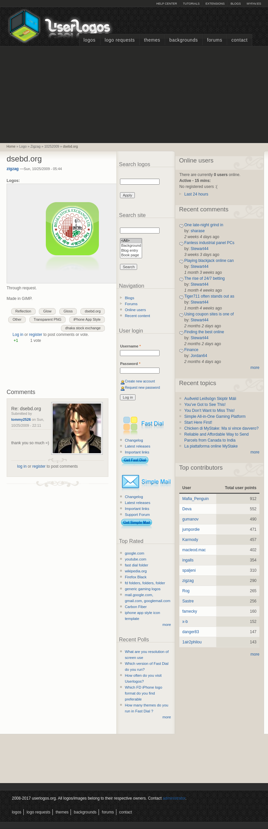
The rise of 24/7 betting (204, 278)
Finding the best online (204, 332)
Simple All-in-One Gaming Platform (215, 416)
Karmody (190, 539)
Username (130, 346)
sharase (198, 231)
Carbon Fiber (136, 607)
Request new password (142, 387)
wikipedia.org (136, 571)
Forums (214, 40)
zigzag (13, 168)
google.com (134, 553)
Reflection (23, 311)
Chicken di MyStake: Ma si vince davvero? (221, 428)
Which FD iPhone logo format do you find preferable (143, 693)
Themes (152, 40)
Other (17, 319)
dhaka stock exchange (83, 328)
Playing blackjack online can (209, 260)
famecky (189, 611)
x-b (185, 621)
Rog (186, 591)
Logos (89, 40)
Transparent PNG (47, 319)
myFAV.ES (254, 3)
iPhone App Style (87, 319)
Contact (239, 40)
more (167, 625)
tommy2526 (21, 419)
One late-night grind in (203, 225)
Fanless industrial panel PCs (209, 242)
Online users (135, 310)
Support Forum (137, 515)
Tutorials (191, 3)
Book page (131, 255)
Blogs (235, 3)
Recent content (137, 316)
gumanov (190, 519)
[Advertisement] (134, 94)
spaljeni (189, 570)
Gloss (68, 311)
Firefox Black (136, 577)
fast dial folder (136, 565)
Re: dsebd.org (26, 408)
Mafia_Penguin (195, 498)
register (35, 334)
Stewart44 (199, 248)
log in (22, 466)
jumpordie (191, 529)
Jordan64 (199, 355)
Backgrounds (183, 40)
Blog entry (131, 250)
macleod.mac (194, 550)
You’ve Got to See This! (204, 404)
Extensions (214, 3)
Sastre (188, 601)
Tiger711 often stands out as (209, 296)
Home (11, 146)
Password (130, 364)
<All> (131, 240)
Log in (18, 334)
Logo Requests (119, 40)
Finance (191, 349)
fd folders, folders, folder (145, 583)
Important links (137, 452)
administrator (174, 798)
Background (131, 245)
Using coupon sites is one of (209, 314)
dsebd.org (70, 146)
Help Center (166, 3)
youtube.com (135, 559)
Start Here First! (198, 422)
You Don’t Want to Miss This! (209, 410)
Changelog (134, 440)
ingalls (188, 560)
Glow (47, 311)
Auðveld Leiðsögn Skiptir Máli (210, 398)
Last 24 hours (196, 194)
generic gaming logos (143, 589)
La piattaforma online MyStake (211, 446)
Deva (187, 509)
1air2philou (192, 642)
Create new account (140, 381)
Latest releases (137, 446)
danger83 (190, 632)
